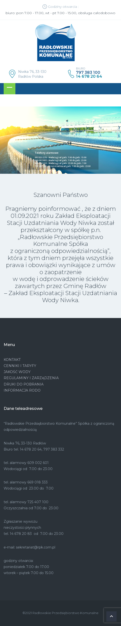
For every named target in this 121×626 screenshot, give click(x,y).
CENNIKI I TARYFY (20, 366)
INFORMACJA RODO (22, 390)
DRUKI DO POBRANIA (24, 384)
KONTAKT (12, 359)
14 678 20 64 (89, 76)
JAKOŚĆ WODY (17, 372)
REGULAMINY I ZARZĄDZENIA (31, 378)
